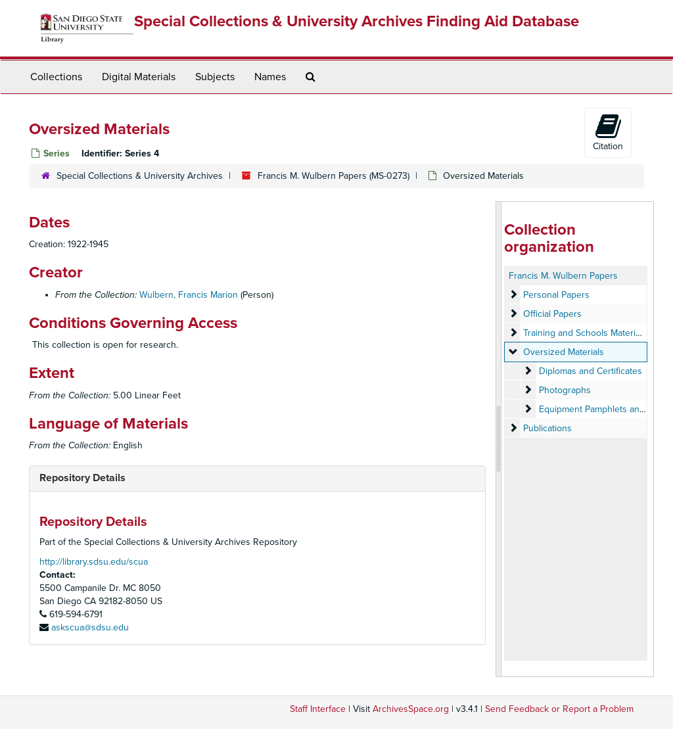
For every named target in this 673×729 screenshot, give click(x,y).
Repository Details (82, 477)
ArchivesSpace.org (411, 709)
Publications (547, 428)
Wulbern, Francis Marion (188, 294)
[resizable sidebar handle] (498, 439)
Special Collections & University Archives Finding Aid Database (356, 21)
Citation (608, 132)
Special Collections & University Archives (140, 175)
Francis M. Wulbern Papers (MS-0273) (333, 175)
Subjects (215, 76)
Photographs (565, 390)
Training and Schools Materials (585, 333)
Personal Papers (556, 294)
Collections (56, 76)
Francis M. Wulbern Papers (563, 275)
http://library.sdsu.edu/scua (93, 561)
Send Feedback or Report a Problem (559, 709)
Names (270, 76)
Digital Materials (138, 76)
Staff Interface (318, 709)
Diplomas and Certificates (590, 371)
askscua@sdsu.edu (90, 627)
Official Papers (552, 313)
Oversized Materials (563, 352)
